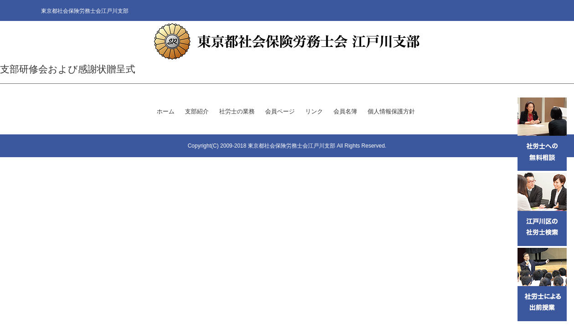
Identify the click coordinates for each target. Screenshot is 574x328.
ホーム (165, 111)
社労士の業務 (237, 111)
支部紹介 (197, 111)
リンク (314, 111)
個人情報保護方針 (391, 111)
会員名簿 (345, 111)
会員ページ (280, 111)
